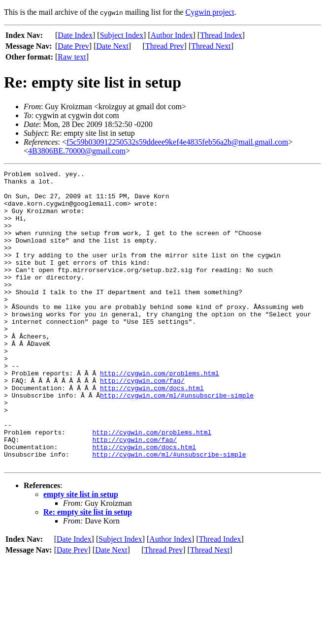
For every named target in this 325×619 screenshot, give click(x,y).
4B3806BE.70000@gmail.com (77, 151)
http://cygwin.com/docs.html (152, 432)
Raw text (72, 57)
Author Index (172, 35)
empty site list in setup (80, 553)
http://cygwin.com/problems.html (159, 414)
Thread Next (210, 46)
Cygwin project (210, 12)
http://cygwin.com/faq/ (142, 423)
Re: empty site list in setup (87, 571)
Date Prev (73, 46)
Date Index (75, 35)
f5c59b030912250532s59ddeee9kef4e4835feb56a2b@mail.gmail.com (177, 142)
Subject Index (121, 35)
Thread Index (221, 35)
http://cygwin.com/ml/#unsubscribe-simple (177, 440)
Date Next (113, 46)
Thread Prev (164, 46)
